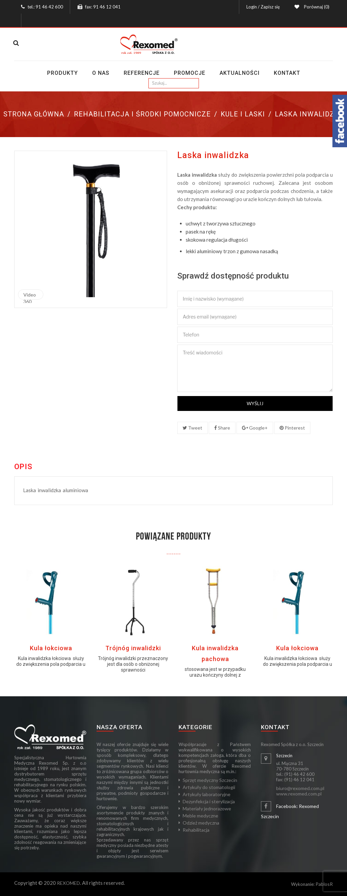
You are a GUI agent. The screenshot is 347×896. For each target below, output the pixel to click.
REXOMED (68, 883)
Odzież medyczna (201, 823)
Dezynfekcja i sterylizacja (209, 801)
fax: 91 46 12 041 (103, 6)
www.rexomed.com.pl (299, 793)
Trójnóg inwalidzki (133, 648)
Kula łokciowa (51, 648)
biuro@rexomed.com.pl (300, 788)
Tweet (192, 428)
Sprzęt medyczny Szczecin (210, 780)
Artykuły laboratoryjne (206, 794)
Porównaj (315, 7)
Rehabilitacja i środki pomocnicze (142, 114)
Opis (23, 467)
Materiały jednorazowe (207, 808)
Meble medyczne (200, 815)
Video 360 (29, 296)
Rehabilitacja (196, 830)
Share (222, 428)
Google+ (255, 428)
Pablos (322, 884)
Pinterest (292, 428)
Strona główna (33, 114)
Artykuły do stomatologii (209, 787)
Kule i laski (243, 114)
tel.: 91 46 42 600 (45, 6)
